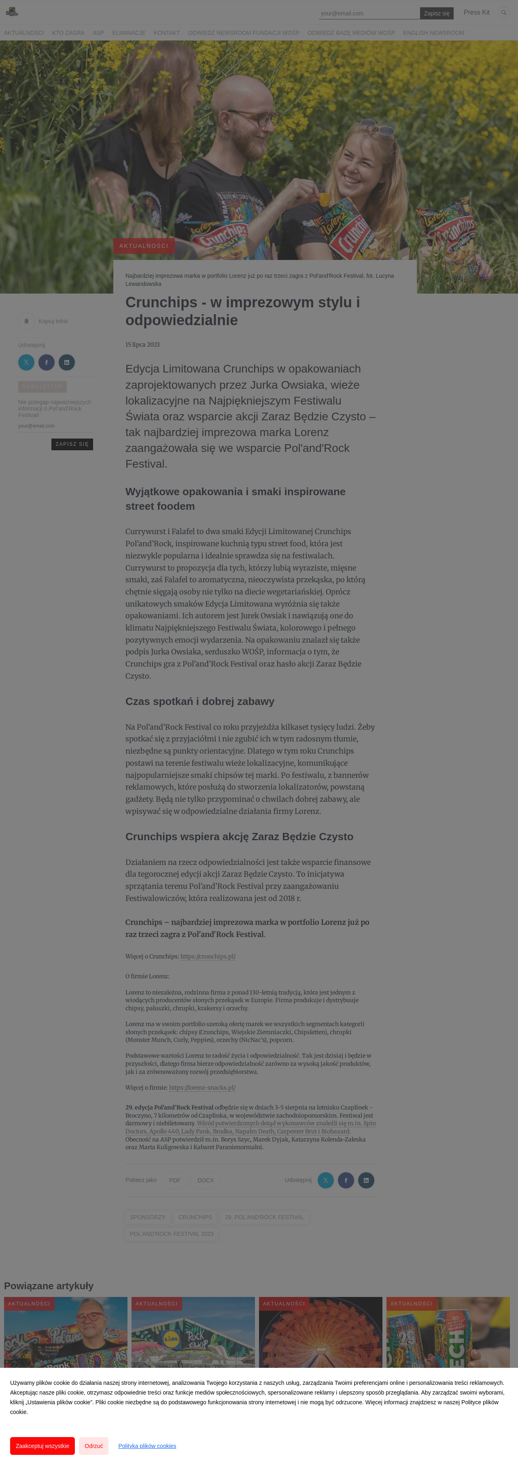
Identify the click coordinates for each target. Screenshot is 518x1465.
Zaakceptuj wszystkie (42, 1446)
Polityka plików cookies (147, 1446)
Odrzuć (94, 1446)
